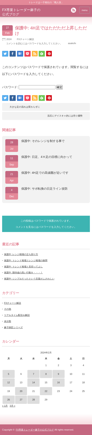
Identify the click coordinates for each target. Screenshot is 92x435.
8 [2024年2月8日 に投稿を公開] (46, 374)
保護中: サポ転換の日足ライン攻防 (44, 188)
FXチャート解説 (25, 39)
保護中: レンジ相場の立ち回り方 (21, 254)
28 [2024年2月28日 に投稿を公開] (33, 399)
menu (85, 10)
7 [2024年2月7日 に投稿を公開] (33, 374)
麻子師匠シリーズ (13, 327)
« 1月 (5, 405)
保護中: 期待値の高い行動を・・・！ (23, 272)
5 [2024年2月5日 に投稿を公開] (8, 374)
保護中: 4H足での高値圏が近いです (44, 172)
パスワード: (28, 87)
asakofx (72, 43)
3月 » (12, 405)
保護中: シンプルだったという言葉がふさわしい (29, 278)
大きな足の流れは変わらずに (25, 107)
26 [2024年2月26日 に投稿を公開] (8, 399)
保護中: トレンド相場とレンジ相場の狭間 (25, 260)
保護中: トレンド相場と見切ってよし (23, 266)
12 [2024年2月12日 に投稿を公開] (8, 382)
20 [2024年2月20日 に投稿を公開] (21, 391)
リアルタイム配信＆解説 (17, 315)
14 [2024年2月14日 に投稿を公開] (33, 382)
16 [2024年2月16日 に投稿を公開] (58, 382)
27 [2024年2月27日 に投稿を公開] (21, 399)
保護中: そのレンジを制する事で (43, 141)
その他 (7, 309)
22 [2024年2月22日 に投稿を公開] (46, 391)
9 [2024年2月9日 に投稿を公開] (58, 374)
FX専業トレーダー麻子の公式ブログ (35, 429)
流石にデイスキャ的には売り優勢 (64, 115)
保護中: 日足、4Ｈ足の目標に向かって (46, 156)
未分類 (7, 321)
